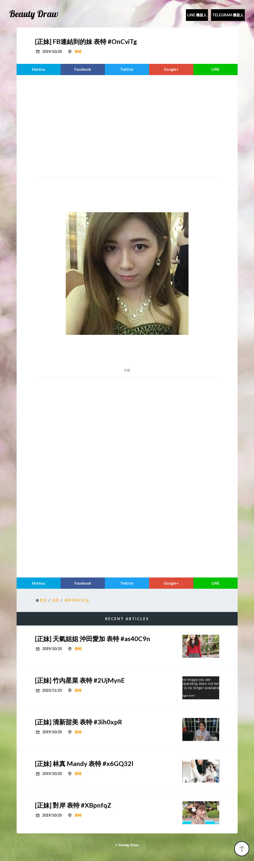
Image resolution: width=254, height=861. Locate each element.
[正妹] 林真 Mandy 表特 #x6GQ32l (84, 763)
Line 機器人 (197, 15)
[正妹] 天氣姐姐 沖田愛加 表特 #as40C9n (92, 638)
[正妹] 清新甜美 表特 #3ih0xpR (78, 722)
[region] (127, 125)
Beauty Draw (33, 13)
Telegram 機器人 (228, 15)
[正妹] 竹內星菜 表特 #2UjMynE (80, 680)
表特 (78, 51)
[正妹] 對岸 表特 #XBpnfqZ (73, 805)
